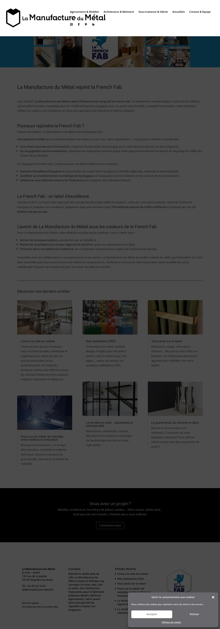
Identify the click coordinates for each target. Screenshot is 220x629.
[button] (213, 597)
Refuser (194, 614)
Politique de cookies (171, 622)
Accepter (151, 614)
